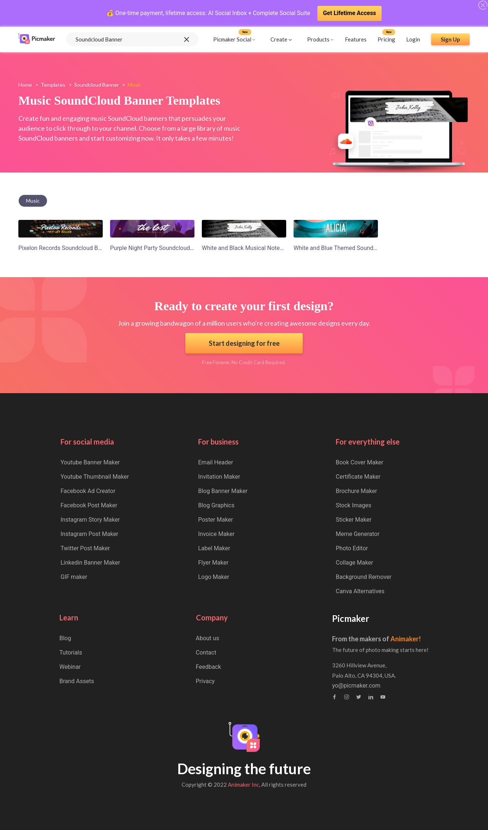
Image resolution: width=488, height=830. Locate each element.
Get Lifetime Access (349, 13)
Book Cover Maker (359, 462)
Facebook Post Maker (89, 505)
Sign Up (450, 39)
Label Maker (214, 548)
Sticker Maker (353, 519)
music (33, 200)
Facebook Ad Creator (88, 491)
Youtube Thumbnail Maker (95, 476)
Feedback (208, 666)
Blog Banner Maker (223, 491)
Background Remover (364, 576)
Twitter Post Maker (85, 548)
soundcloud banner (96, 84)
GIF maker (74, 576)
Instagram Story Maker (90, 519)
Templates (53, 84)
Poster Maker (215, 519)
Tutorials (70, 652)
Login (413, 39)
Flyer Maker (213, 562)
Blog (65, 638)
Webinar (70, 666)
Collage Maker (354, 562)
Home (25, 84)
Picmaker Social (232, 39)
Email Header (215, 462)
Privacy (205, 681)
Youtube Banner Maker (90, 462)
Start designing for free (244, 343)
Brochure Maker (356, 491)
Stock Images (353, 505)
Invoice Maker (216, 533)
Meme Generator (357, 533)
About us (207, 638)
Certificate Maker (358, 476)
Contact (206, 652)
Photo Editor (352, 548)
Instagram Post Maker (89, 533)
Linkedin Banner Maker (90, 562)
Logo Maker (213, 576)
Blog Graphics (216, 505)
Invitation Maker (219, 476)
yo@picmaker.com (356, 685)
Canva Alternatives (360, 591)
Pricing (386, 39)
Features (356, 39)
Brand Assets (76, 681)
